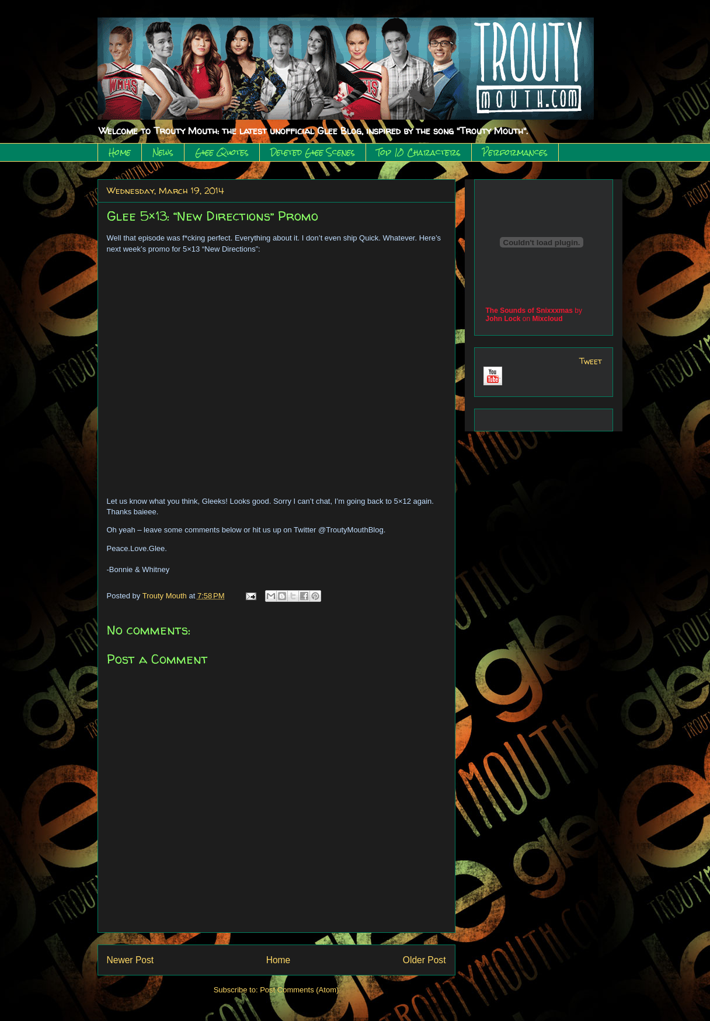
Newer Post (130, 960)
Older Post (424, 960)
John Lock (503, 319)
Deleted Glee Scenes (312, 152)
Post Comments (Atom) (299, 989)
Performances (515, 152)
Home (120, 152)
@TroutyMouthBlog (351, 529)
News (162, 152)
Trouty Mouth (165, 595)
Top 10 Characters (419, 152)
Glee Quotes (222, 152)
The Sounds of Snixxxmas (529, 310)
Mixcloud (547, 319)
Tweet (590, 361)
